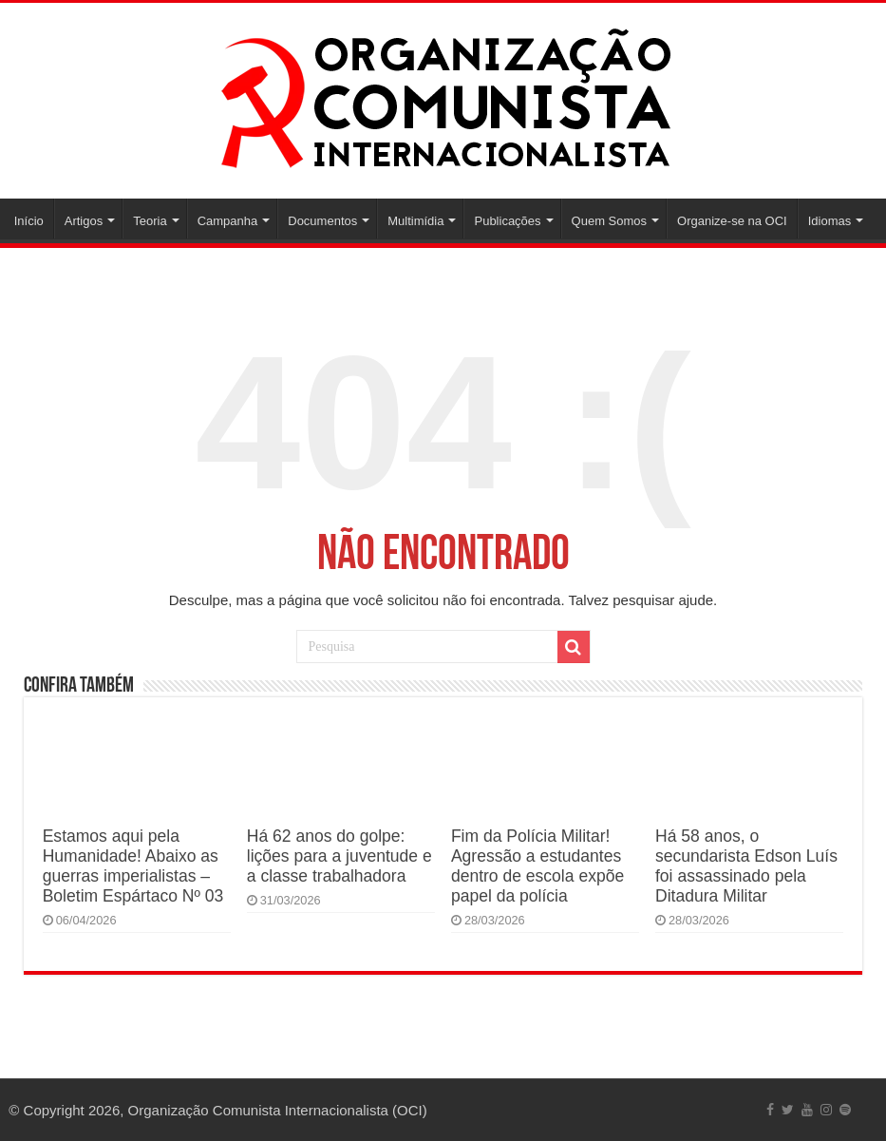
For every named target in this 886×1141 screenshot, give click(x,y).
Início (29, 221)
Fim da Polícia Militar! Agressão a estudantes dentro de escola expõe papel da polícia (537, 866)
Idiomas (830, 221)
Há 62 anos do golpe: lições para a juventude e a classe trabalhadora (339, 856)
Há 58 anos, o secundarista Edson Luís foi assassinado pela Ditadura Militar (746, 866)
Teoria (149, 221)
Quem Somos (609, 221)
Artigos (84, 221)
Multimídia (415, 221)
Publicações (507, 221)
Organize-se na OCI (732, 221)
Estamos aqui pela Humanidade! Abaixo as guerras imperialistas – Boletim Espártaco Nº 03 (133, 866)
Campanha (228, 221)
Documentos (322, 221)
